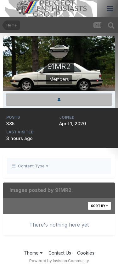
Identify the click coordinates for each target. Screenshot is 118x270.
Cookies (85, 253)
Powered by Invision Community (59, 260)
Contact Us (59, 253)
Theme (33, 253)
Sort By (99, 206)
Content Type (30, 165)
